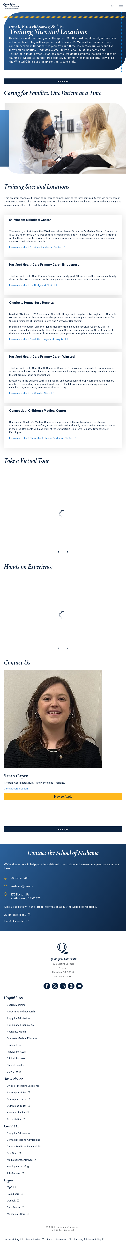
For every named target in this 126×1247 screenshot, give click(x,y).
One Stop (12, 1153)
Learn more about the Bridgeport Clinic (31, 285)
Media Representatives (20, 1160)
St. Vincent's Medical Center (30, 219)
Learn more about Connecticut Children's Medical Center (40, 438)
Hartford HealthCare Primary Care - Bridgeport (44, 264)
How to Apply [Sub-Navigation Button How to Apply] (63, 81)
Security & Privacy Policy (89, 1239)
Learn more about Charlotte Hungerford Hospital (36, 339)
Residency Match (16, 1032)
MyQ (10, 1187)
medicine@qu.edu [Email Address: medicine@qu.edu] (21, 886)
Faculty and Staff (16, 1052)
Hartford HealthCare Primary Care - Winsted (42, 356)
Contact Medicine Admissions (23, 1140)
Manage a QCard (16, 1214)
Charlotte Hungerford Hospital (31, 302)
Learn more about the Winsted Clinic (29, 393)
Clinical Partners (16, 1058)
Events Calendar (16, 921)
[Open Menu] (121, 6)
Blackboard (13, 1194)
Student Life (14, 1045)
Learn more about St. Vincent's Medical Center (35, 247)
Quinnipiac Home (17, 1099)
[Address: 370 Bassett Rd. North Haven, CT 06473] (25, 897)
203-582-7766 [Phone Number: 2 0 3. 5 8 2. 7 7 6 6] (19, 878)
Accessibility (13, 1239)
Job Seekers (14, 1173)
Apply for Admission (18, 1018)
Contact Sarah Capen (16, 789)
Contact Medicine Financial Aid (24, 1147)
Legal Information (59, 1239)
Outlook (11, 1201)
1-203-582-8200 (63, 977)
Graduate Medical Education (22, 1038)
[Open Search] (112, 6)
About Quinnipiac (17, 1093)
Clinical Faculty (15, 1065)
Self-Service (14, 1207)
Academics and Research (21, 1012)
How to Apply (63, 796)
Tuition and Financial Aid (21, 1025)
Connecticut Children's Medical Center (37, 410)
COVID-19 (12, 1072)
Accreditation (14, 1119)
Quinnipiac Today (17, 914)
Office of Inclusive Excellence (23, 1086)
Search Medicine (16, 1005)
